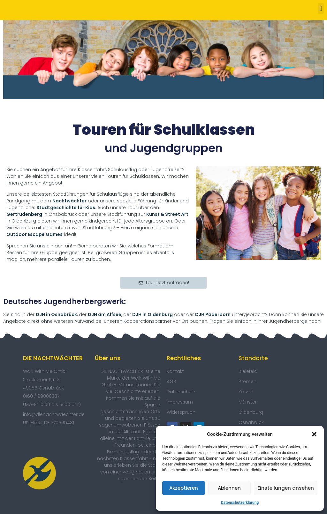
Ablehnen (229, 488)
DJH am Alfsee (104, 314)
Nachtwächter (69, 201)
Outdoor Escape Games (34, 234)
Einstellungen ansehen (285, 488)
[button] (314, 434)
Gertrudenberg (24, 214)
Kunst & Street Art (167, 214)
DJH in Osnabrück (56, 314)
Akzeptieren (183, 488)
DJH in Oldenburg (152, 314)
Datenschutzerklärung (240, 502)
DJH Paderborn (213, 314)
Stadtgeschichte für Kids (65, 207)
